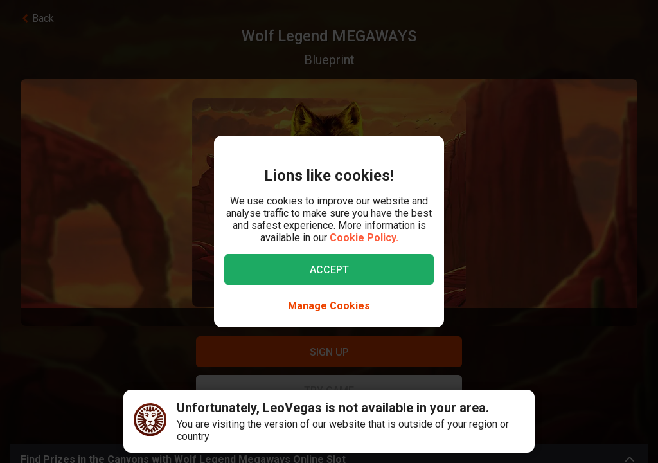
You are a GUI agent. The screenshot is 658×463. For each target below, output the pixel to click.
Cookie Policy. (364, 238)
